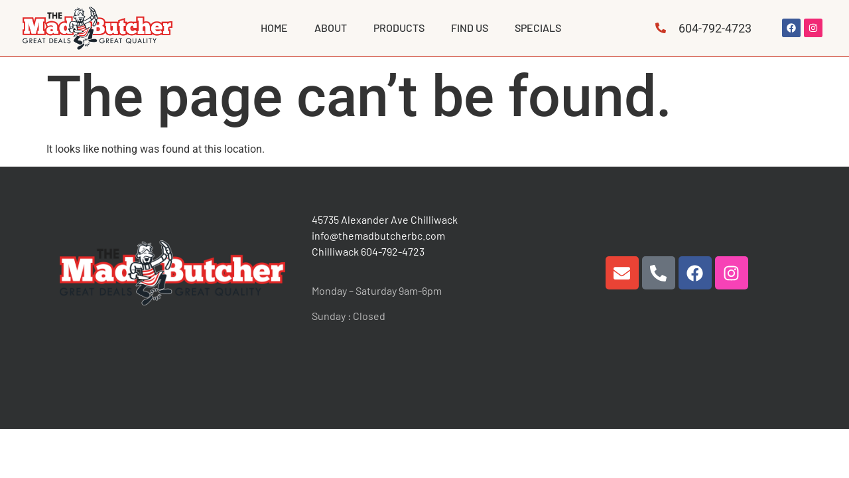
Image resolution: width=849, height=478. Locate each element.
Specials (538, 27)
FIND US (469, 27)
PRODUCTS (398, 27)
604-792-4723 (392, 251)
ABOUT (330, 27)
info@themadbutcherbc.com (378, 235)
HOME (274, 27)
